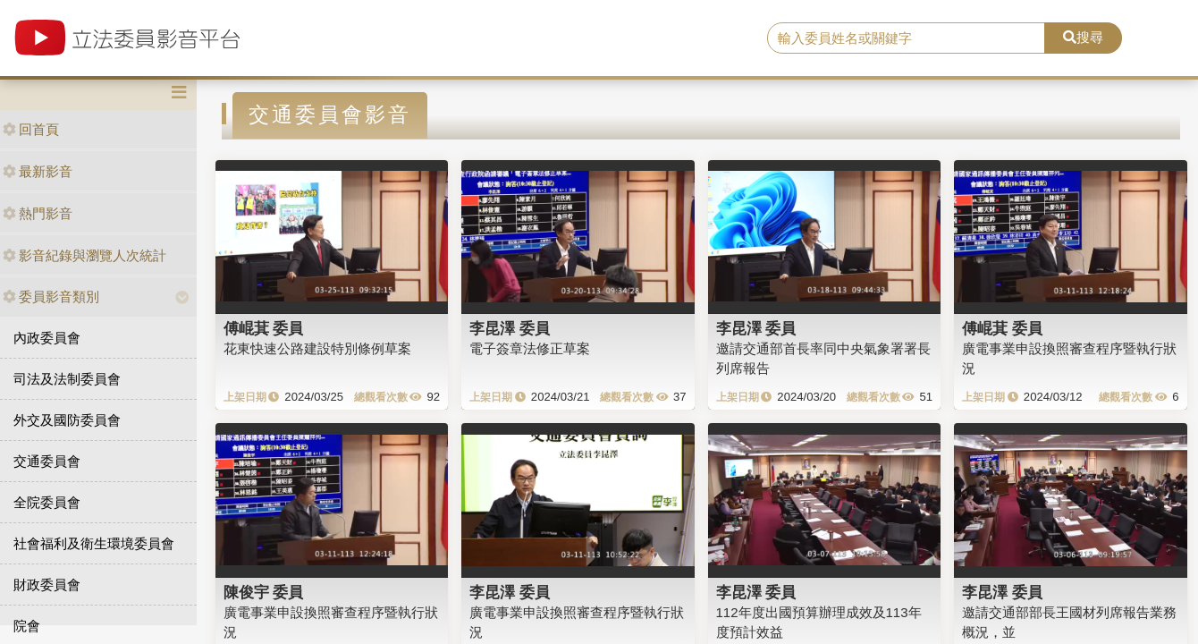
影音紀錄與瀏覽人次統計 (84, 255)
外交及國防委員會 (67, 420)
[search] (906, 38)
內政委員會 (46, 337)
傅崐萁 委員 (264, 328)
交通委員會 (46, 461)
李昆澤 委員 (509, 328)
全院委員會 (46, 502)
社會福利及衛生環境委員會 (93, 543)
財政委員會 (46, 584)
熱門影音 (37, 213)
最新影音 (37, 171)
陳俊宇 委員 (264, 592)
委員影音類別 (51, 296)
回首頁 (31, 129)
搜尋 (1083, 37)
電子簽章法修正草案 (529, 348)
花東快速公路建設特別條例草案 (317, 348)
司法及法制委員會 (67, 378)
